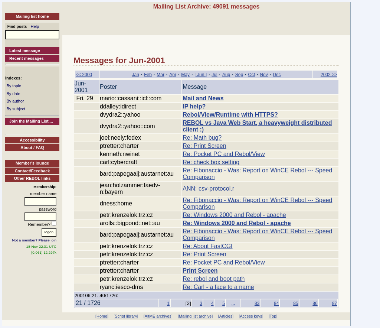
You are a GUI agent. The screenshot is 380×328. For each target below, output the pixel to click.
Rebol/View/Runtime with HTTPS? (230, 114)
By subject (15, 109)
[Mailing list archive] (195, 316)
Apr (172, 74)
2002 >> (329, 74)
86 (314, 303)
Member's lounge (32, 163)
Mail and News (203, 98)
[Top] (273, 316)
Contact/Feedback (32, 171)
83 (257, 303)
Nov (264, 74)
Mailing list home (32, 16)
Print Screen (200, 270)
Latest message (24, 50)
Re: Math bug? (202, 137)
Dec (277, 74)
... (233, 303)
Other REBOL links (32, 178)
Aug (226, 74)
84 (276, 303)
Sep (239, 74)
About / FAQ (32, 147)
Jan (135, 74)
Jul (214, 74)
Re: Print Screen (204, 146)
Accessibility (32, 140)
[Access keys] (251, 316)
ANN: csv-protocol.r (208, 188)
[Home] (101, 316)
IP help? (194, 106)
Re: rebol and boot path (214, 279)
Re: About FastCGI (207, 246)
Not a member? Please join (34, 240)
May (185, 74)
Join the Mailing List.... (31, 121)
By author (15, 101)
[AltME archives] (158, 316)
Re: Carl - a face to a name (218, 287)
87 (334, 303)
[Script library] (126, 316)
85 (295, 303)
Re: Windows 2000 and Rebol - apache (234, 215)
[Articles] (225, 316)
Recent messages (26, 58)
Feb (148, 74)
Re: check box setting (211, 162)
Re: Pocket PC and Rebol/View (224, 154)
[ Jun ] (200, 74)
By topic (13, 86)
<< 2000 (84, 74)
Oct (251, 74)
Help (35, 26)
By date (13, 93)
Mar (160, 74)
